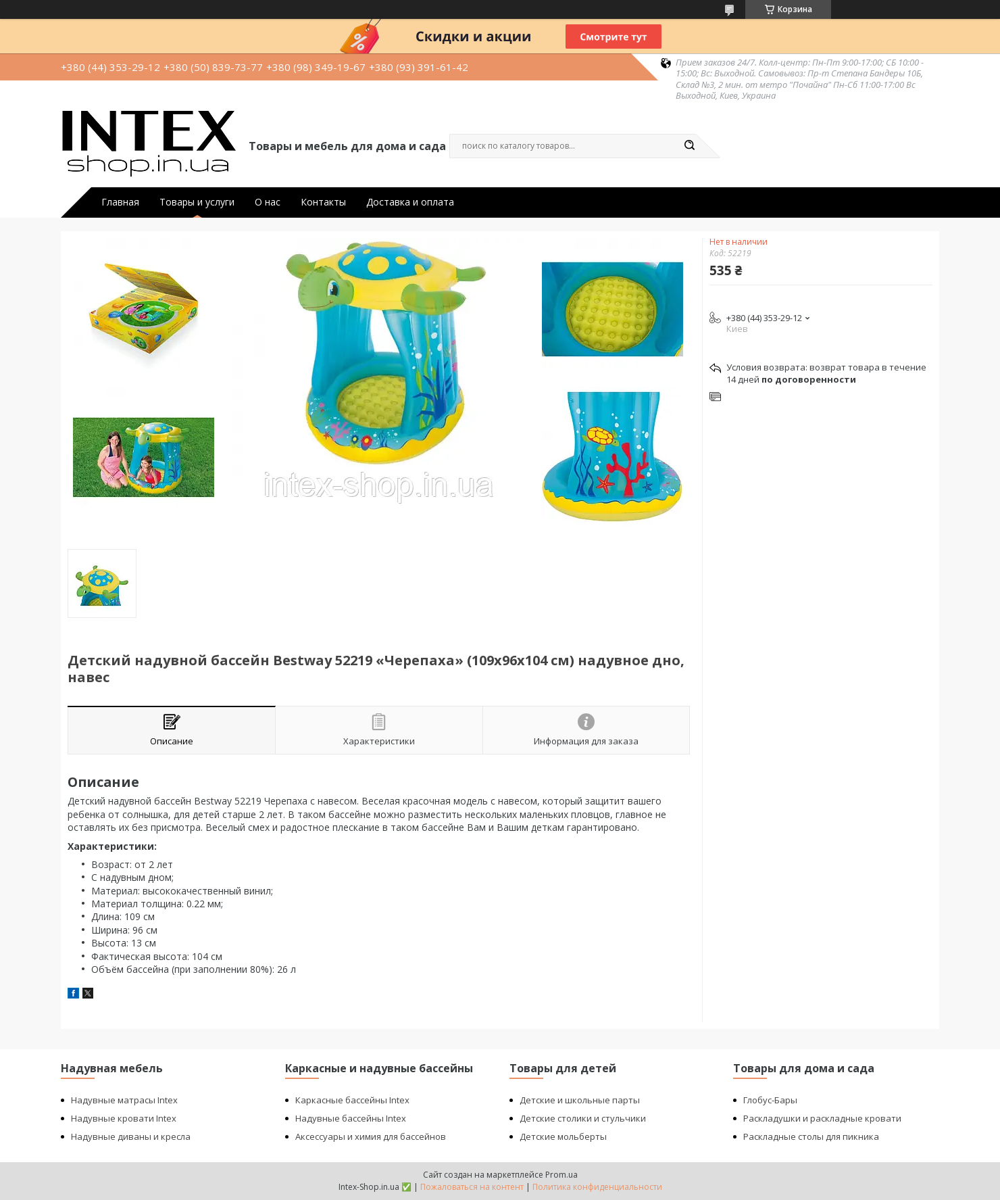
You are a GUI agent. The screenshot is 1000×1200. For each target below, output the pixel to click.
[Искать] (689, 146)
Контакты (323, 202)
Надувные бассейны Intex (350, 1118)
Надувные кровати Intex (123, 1118)
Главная (120, 202)
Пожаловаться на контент (472, 1187)
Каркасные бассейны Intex (352, 1100)
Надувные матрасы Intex (124, 1100)
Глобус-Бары (770, 1100)
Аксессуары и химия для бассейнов (370, 1136)
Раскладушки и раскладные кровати (822, 1118)
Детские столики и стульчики (583, 1118)
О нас (267, 202)
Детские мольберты (563, 1136)
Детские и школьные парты (580, 1100)
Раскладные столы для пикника (811, 1136)
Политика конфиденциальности (597, 1187)
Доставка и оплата (410, 202)
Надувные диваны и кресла (131, 1136)
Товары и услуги (196, 202)
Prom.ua (561, 1174)
